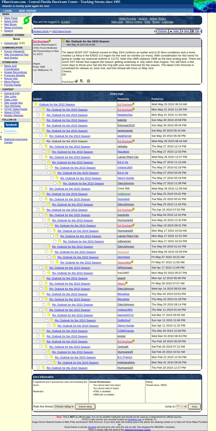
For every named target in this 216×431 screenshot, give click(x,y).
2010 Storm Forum (61, 31)
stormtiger (124, 257)
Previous (161, 31)
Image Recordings (15, 72)
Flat (195, 31)
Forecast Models (14, 75)
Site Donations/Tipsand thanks (16, 56)
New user (117, 21)
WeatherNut (125, 114)
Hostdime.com (134, 419)
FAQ (147, 21)
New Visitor (27, 10)
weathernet (125, 135)
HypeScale (11, 43)
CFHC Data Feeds (15, 109)
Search (8, 30)
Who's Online (134, 21)
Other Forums (127, 18)
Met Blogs (10, 24)
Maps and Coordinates (11, 67)
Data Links (11, 99)
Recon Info (11, 78)
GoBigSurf (124, 320)
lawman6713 (126, 315)
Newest (18, 51)
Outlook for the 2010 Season (57, 104)
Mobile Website (13, 115)
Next (185, 31)
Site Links (10, 96)
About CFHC (12, 112)
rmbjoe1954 (125, 167)
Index (174, 31)
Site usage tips (13, 102)
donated (92, 427)
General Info (12, 93)
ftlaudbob (123, 151)
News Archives (13, 27)
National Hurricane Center (138, 429)
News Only (11, 21)
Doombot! (124, 199)
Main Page (11, 18)
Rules (156, 21)
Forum (8, 51)
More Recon (12, 81)
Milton (122, 14)
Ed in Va (123, 162)
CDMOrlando (126, 330)
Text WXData (12, 105)
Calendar (167, 21)
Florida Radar (12, 84)
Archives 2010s (41, 31)
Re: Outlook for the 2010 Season (67, 109)
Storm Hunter (126, 178)
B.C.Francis (125, 357)
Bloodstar (124, 293)
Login (8, 10)
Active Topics (158, 18)
